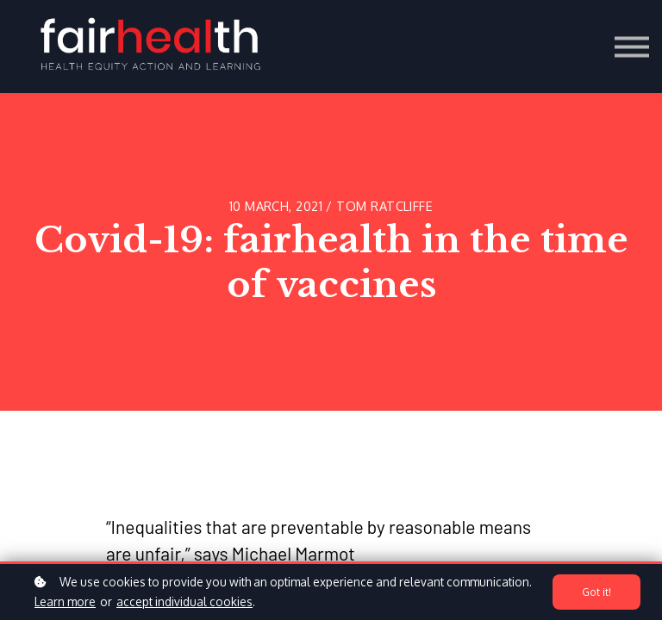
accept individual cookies (184, 601)
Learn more (65, 601)
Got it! (596, 592)
